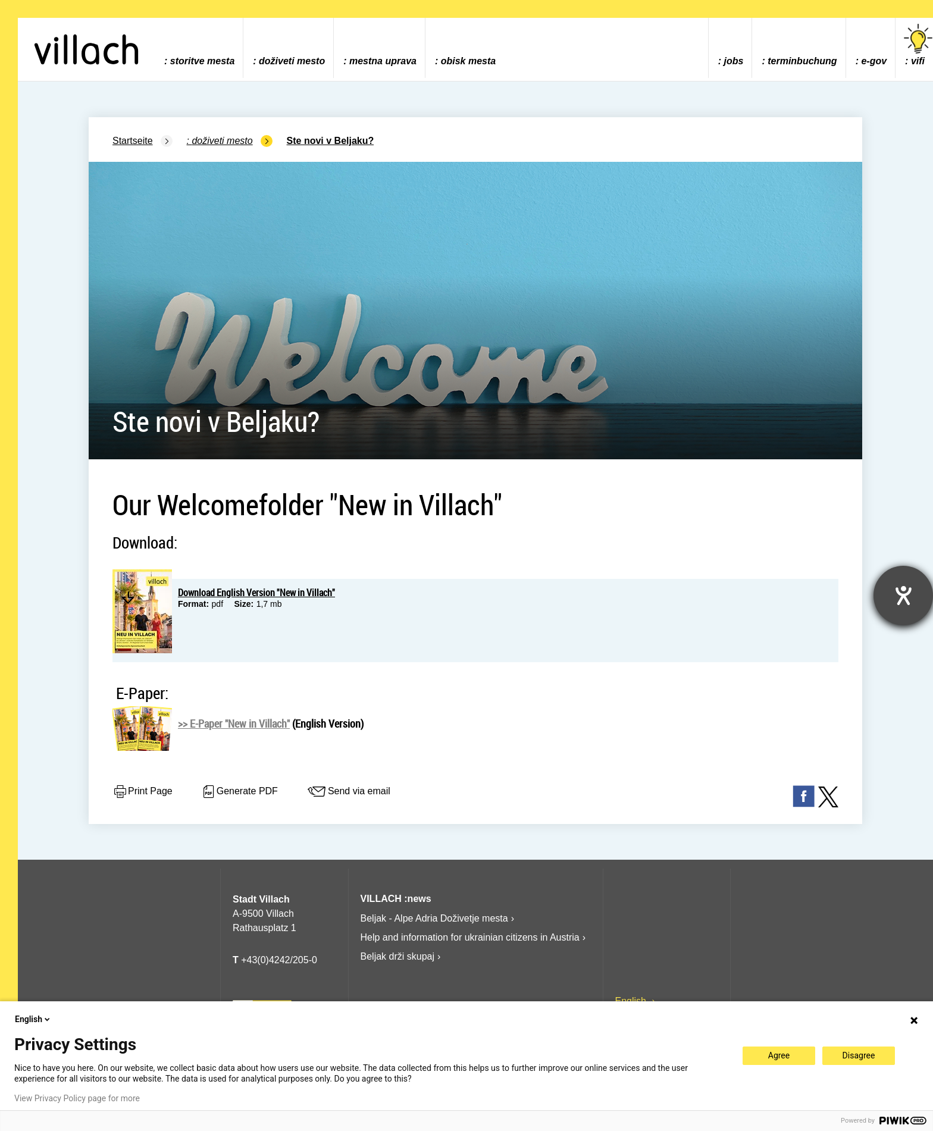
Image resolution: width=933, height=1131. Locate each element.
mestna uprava (383, 61)
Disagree (859, 1055)
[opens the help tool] (903, 595)
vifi (918, 45)
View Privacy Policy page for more (77, 1098)
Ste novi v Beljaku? (330, 141)
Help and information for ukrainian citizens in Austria (470, 937)
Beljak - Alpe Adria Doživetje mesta (434, 918)
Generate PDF (239, 792)
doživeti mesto (292, 61)
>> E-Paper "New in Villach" (234, 723)
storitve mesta (202, 61)
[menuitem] (199, 48)
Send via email (348, 792)
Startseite (132, 141)
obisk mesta (468, 61)
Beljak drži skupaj (398, 956)
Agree (779, 1055)
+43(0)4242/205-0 (275, 960)
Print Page (142, 792)
